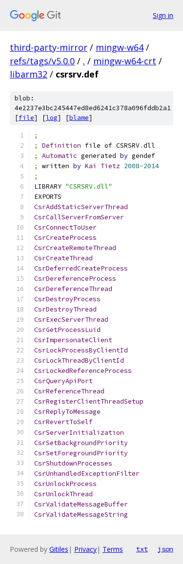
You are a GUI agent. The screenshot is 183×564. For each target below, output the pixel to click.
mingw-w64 (119, 47)
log (52, 118)
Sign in (163, 15)
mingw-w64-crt (124, 61)
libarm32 (28, 74)
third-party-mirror (48, 47)
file (26, 118)
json (165, 549)
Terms (112, 549)
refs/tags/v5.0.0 (42, 61)
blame (79, 118)
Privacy (85, 549)
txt (142, 549)
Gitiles (58, 549)
